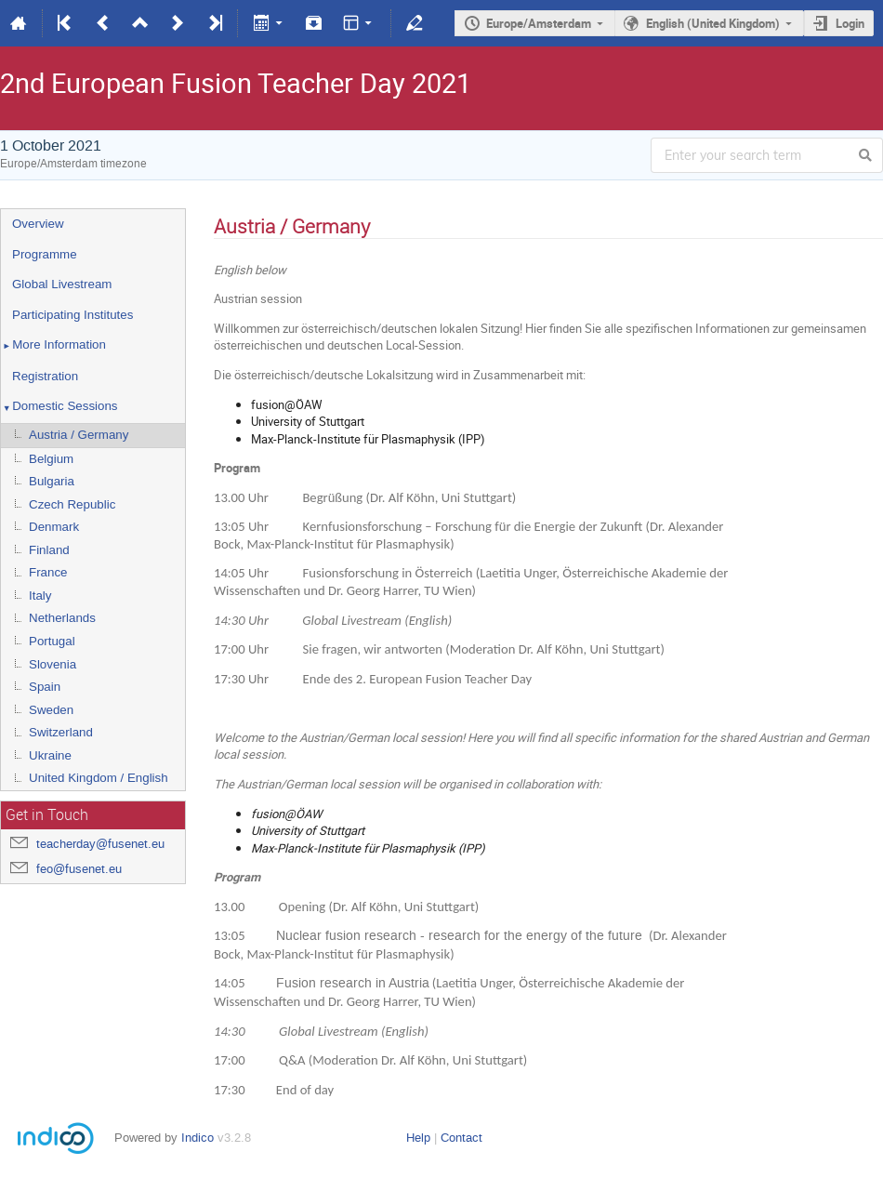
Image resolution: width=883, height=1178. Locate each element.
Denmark (54, 527)
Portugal (52, 641)
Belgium (51, 459)
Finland (49, 550)
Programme (44, 254)
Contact (461, 1137)
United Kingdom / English (98, 778)
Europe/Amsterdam (538, 23)
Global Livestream (62, 284)
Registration (45, 376)
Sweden (51, 710)
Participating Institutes (72, 315)
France (48, 572)
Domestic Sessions (59, 407)
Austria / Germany (78, 435)
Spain (44, 687)
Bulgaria (51, 481)
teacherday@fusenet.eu (100, 844)
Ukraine (50, 755)
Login (850, 23)
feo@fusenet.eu (79, 869)
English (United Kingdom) (713, 23)
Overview (38, 224)
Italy (40, 595)
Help (418, 1137)
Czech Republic (72, 504)
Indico (197, 1137)
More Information (53, 346)
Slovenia (52, 664)
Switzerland (61, 732)
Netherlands (62, 618)
